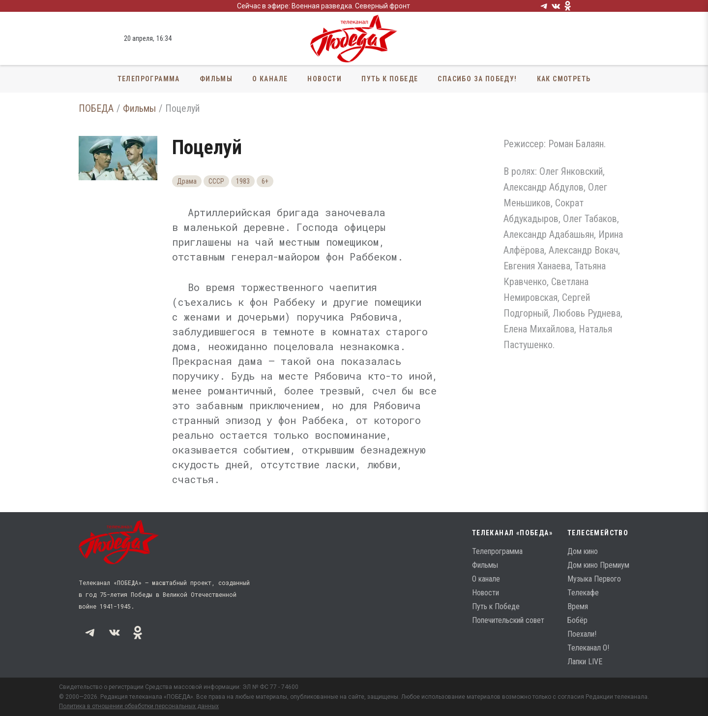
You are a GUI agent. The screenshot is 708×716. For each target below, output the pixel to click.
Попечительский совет (508, 620)
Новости (324, 79)
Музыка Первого (594, 579)
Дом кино (582, 551)
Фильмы (216, 79)
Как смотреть (564, 79)
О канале (270, 79)
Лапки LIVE (584, 661)
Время (577, 606)
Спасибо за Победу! (477, 79)
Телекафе (583, 592)
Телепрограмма (149, 79)
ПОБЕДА (96, 108)
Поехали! (581, 634)
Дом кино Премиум (598, 565)
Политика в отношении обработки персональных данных (139, 706)
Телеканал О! (588, 647)
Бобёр (577, 620)
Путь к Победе (389, 79)
